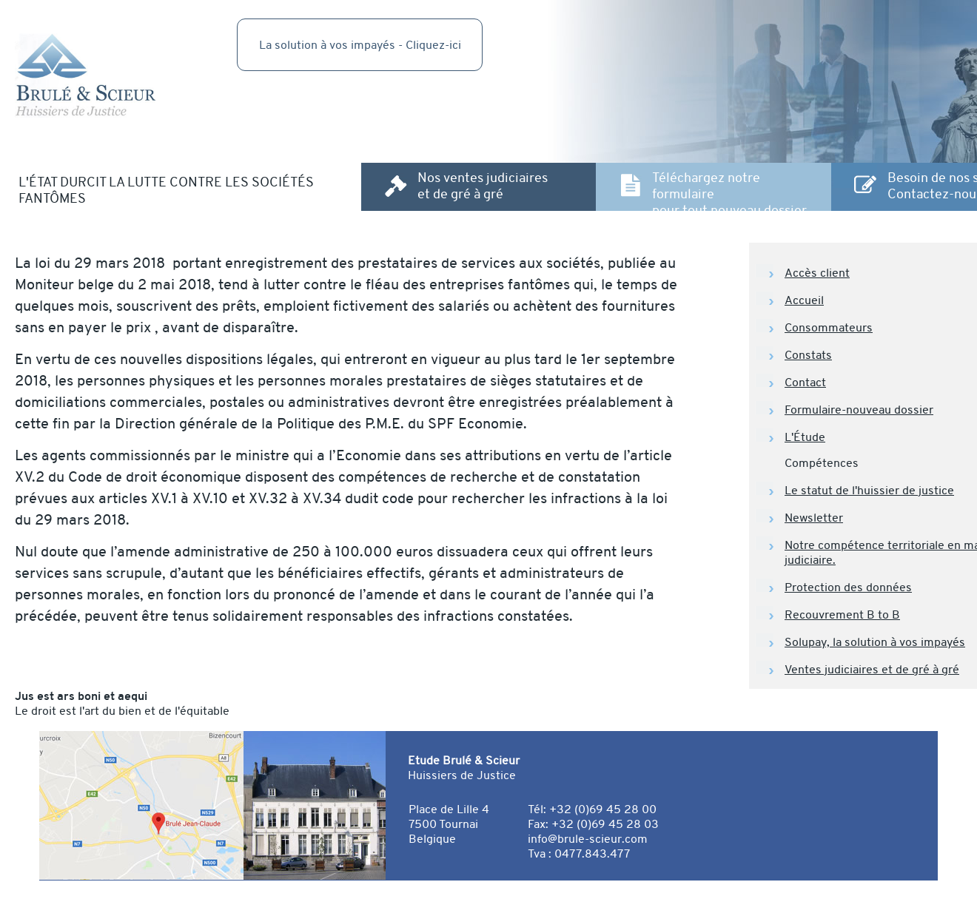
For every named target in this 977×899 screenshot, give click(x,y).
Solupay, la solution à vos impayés (875, 642)
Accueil (804, 300)
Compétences (822, 463)
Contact (805, 382)
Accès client (817, 273)
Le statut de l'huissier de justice (869, 490)
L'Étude (805, 437)
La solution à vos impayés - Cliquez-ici (360, 45)
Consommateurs (829, 327)
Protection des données (848, 587)
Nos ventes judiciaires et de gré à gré (482, 185)
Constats (808, 355)
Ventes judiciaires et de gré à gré (872, 669)
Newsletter (814, 518)
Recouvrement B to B (842, 614)
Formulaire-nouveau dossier (859, 410)
